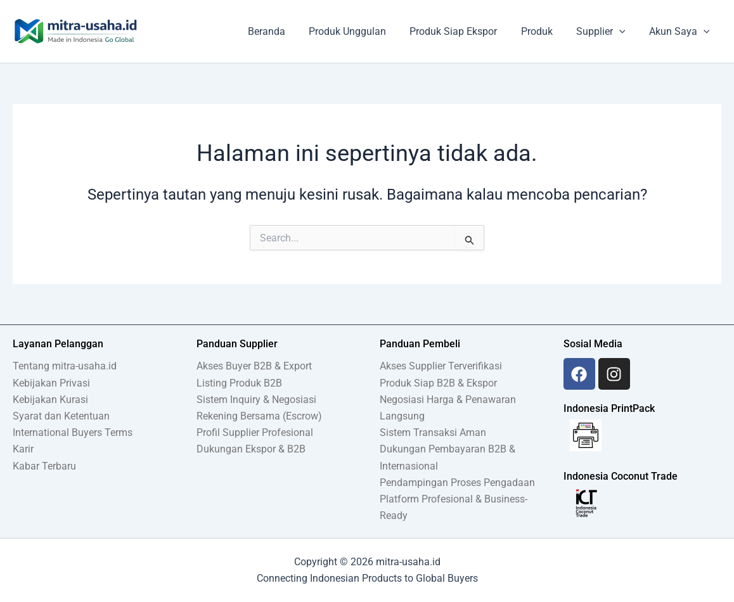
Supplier (606, 31)
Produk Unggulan (362, 31)
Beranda (285, 31)
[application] (624, 31)
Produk (545, 31)
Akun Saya (680, 31)
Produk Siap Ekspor (465, 31)
